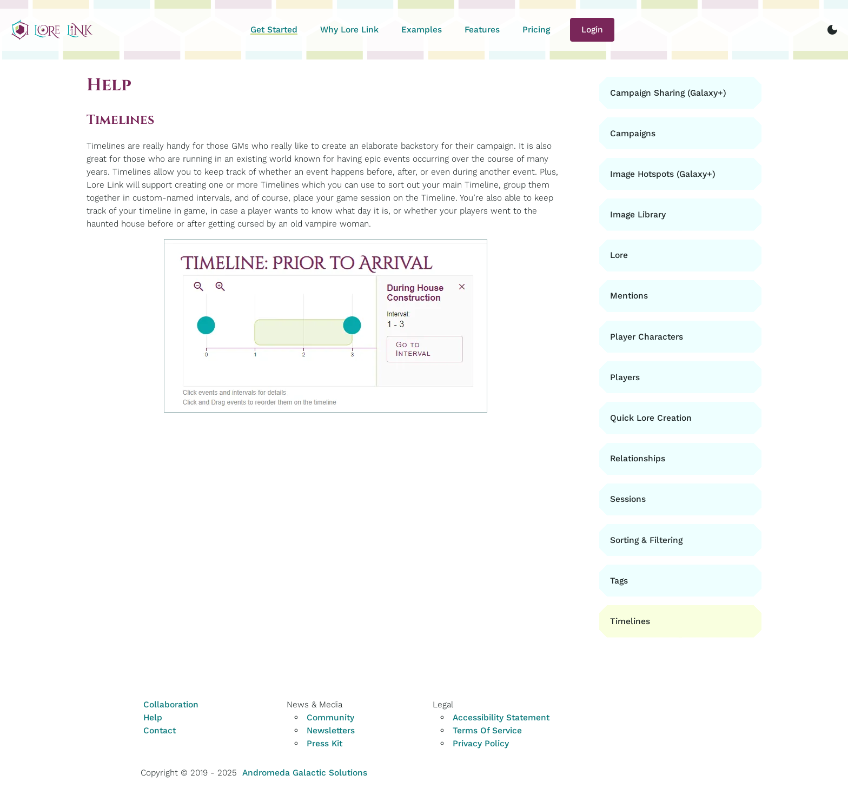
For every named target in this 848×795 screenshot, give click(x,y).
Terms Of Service (487, 730)
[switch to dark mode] (832, 30)
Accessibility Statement (501, 717)
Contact (159, 730)
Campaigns (632, 133)
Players (625, 377)
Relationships (637, 458)
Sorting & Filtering (646, 540)
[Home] (52, 29)
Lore (619, 255)
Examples (421, 29)
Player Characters (646, 337)
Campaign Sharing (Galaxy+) (668, 93)
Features (482, 29)
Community (330, 717)
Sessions (628, 499)
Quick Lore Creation (651, 418)
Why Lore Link (349, 29)
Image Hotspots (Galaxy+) (663, 174)
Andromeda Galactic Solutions (304, 772)
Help (152, 717)
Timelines (630, 621)
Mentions (629, 295)
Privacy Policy (481, 743)
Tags (619, 580)
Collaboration (170, 704)
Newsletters (331, 730)
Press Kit (324, 743)
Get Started (273, 29)
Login (592, 29)
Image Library (638, 214)
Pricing (536, 29)
